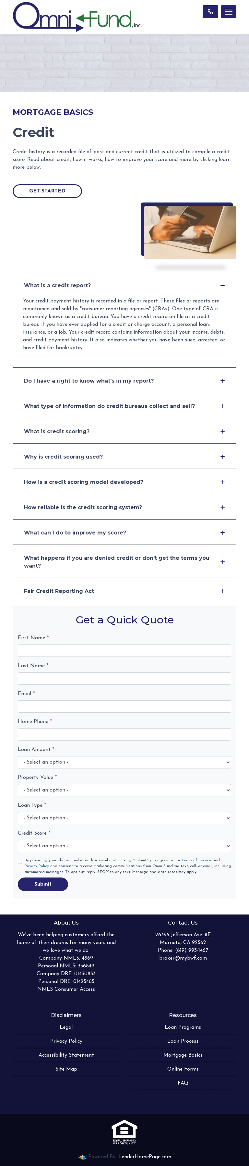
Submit (43, 884)
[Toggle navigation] (228, 11)
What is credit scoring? (124, 431)
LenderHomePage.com (144, 1157)
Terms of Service (196, 860)
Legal (66, 1027)
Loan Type (32, 805)
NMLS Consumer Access (66, 989)
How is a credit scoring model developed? (124, 482)
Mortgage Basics (183, 1055)
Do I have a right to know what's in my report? (124, 381)
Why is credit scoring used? (124, 457)
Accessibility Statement (66, 1055)
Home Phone (35, 721)
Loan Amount (36, 749)
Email (26, 693)
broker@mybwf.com (183, 958)
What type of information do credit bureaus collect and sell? (124, 406)
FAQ (183, 1083)
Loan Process (182, 1041)
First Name (33, 638)
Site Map (66, 1069)
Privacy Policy (37, 866)
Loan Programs (183, 1027)
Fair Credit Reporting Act (124, 591)
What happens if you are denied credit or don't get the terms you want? (124, 562)
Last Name (33, 666)
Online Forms (183, 1069)
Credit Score (34, 833)
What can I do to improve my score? (124, 533)
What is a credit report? (124, 285)
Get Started (47, 191)
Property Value (37, 777)
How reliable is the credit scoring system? (124, 507)
